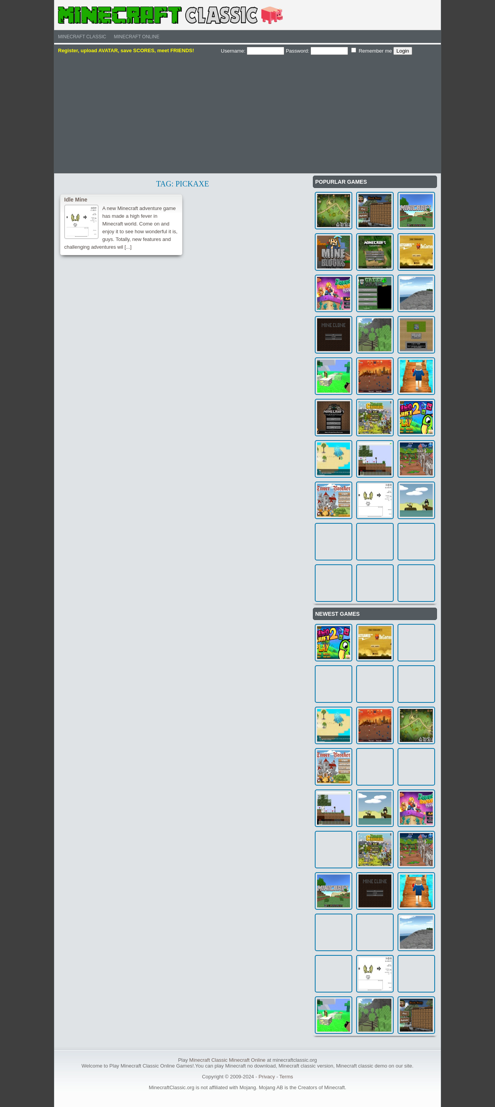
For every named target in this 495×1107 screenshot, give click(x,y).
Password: (317, 51)
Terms (286, 1077)
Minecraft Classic (82, 36)
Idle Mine (75, 199)
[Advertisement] (247, 113)
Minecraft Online (136, 36)
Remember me (371, 51)
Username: (252, 51)
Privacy (266, 1077)
